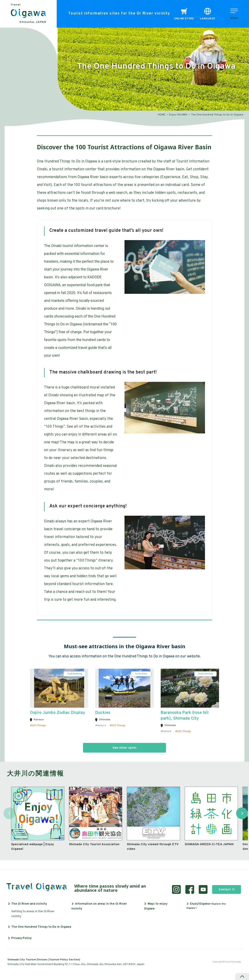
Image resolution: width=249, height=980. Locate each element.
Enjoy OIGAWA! (178, 115)
